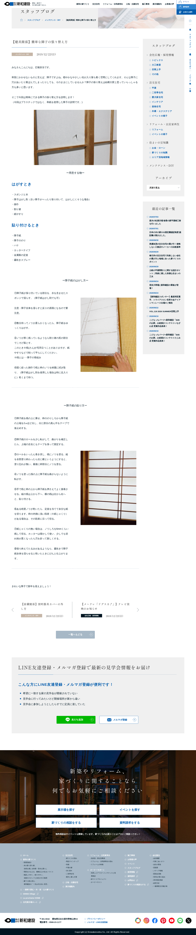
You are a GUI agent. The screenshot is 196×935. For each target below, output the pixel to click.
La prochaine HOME (31, 898)
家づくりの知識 (159, 152)
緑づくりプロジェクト (98, 879)
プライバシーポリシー (96, 919)
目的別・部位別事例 (98, 858)
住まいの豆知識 (159, 142)
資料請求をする (130, 822)
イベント (131, 864)
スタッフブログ (190, 40)
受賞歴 (155, 868)
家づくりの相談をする (66, 822)
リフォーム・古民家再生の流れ (102, 861)
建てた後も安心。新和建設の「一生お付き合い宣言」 (36, 882)
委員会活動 (157, 874)
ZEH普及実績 (158, 880)
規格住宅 (156, 106)
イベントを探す (129, 809)
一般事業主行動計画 (160, 886)
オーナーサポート (190, 63)
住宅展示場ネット (30, 902)
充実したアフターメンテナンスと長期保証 (103, 874)
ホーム (26, 855)
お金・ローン (158, 148)
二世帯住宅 (157, 92)
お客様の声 (132, 859)
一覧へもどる (75, 634)
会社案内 (190, 27)
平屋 (154, 88)
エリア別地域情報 (161, 157)
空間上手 (156, 69)
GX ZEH (69, 871)
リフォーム (157, 129)
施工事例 (131, 855)
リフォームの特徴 (97, 864)
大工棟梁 (156, 65)
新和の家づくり (82, 4)
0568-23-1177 (55, 922)
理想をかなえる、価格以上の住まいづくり (38, 872)
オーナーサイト (96, 882)
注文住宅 (96, 4)
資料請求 (131, 876)
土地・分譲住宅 (132, 4)
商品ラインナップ (72, 861)
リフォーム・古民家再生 (113, 4)
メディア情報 (190, 77)
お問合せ (190, 89)
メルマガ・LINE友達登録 (97, 922)
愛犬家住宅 (157, 97)
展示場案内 (69, 886)
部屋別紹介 (28, 862)
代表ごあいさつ (158, 861)
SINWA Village (29, 894)
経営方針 (156, 883)
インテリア (157, 102)
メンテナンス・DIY (52, 20)
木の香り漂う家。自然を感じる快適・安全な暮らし (35, 867)
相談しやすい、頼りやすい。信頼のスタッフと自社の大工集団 (35, 876)
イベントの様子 (159, 116)
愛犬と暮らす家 (71, 877)
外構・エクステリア (162, 111)
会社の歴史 (157, 864)
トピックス (157, 60)
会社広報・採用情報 (161, 55)
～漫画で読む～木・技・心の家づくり (38, 890)
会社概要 (156, 858)
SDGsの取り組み (159, 877)
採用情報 (190, 52)
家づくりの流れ (71, 858)
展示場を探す (66, 809)
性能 (67, 864)
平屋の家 (69, 868)
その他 (155, 74)
